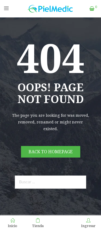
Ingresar (88, 223)
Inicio (12, 223)
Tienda (38, 223)
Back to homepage (51, 151)
